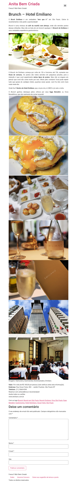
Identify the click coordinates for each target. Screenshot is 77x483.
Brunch (20, 400)
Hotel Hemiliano (31, 403)
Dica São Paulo (57, 400)
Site (10, 459)
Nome (11, 443)
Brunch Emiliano (45, 400)
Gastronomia (20, 403)
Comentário (13, 418)
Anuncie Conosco (23, 477)
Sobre (12, 477)
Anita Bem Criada (24, 4)
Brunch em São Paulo (31, 400)
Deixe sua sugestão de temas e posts (45, 477)
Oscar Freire (41, 403)
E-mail (11, 451)
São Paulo (50, 403)
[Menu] (65, 5)
